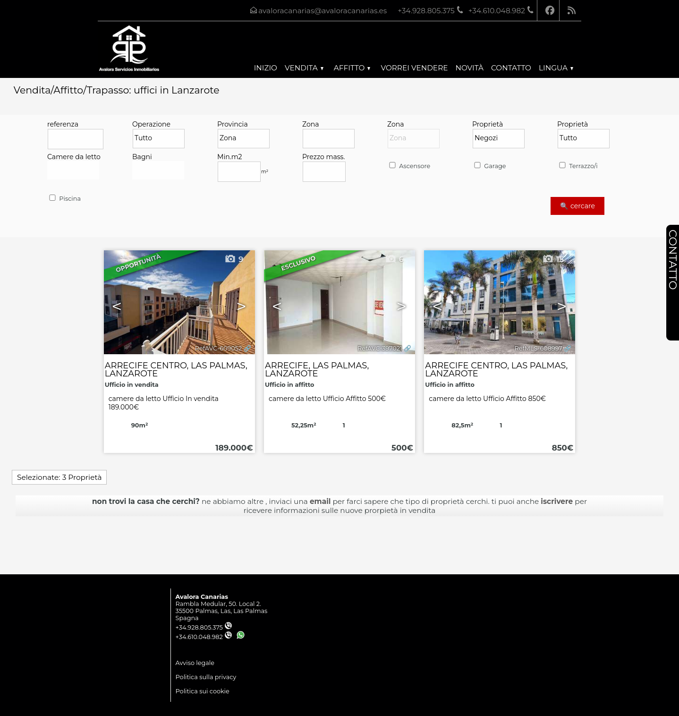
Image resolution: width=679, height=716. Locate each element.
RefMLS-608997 (538, 348)
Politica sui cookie (202, 691)
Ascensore (409, 166)
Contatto (511, 67)
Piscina (64, 198)
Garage (489, 166)
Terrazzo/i (578, 166)
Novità (470, 67)
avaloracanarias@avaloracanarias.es (322, 10)
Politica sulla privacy (206, 677)
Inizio (265, 67)
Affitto (352, 67)
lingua (556, 67)
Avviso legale (195, 662)
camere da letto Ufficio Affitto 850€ (487, 398)
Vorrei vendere (414, 67)
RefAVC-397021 (379, 348)
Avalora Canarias (202, 596)
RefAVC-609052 (218, 348)
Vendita (304, 67)
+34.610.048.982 (204, 636)
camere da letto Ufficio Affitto (327, 398)
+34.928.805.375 (204, 627)
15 (553, 259)
